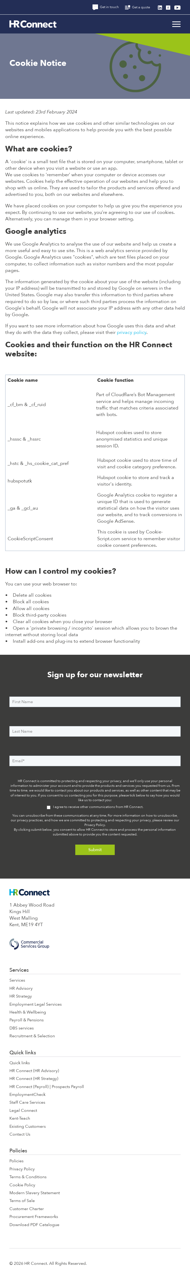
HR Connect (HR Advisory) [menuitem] (34, 1071)
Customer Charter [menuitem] (26, 1209)
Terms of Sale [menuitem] (22, 1201)
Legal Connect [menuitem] (23, 1110)
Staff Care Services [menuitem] (27, 1102)
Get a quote (137, 7)
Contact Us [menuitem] (19, 1134)
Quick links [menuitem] (22, 1052)
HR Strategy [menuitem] (20, 996)
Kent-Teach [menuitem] (19, 1118)
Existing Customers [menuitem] (27, 1126)
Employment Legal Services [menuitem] (35, 1004)
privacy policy (131, 332)
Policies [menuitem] (18, 1150)
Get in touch (106, 7)
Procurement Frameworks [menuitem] (33, 1217)
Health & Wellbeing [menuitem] (27, 1012)
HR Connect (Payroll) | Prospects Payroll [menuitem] (46, 1087)
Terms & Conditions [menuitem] (28, 1177)
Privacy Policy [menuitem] (22, 1169)
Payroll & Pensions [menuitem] (26, 1020)
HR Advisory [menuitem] (21, 988)
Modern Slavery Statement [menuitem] (34, 1193)
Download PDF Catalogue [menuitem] (34, 1225)
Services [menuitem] (19, 969)
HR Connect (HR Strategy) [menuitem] (33, 1078)
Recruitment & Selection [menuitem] (32, 1036)
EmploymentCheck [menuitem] (27, 1094)
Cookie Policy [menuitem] (22, 1185)
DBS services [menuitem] (21, 1028)
